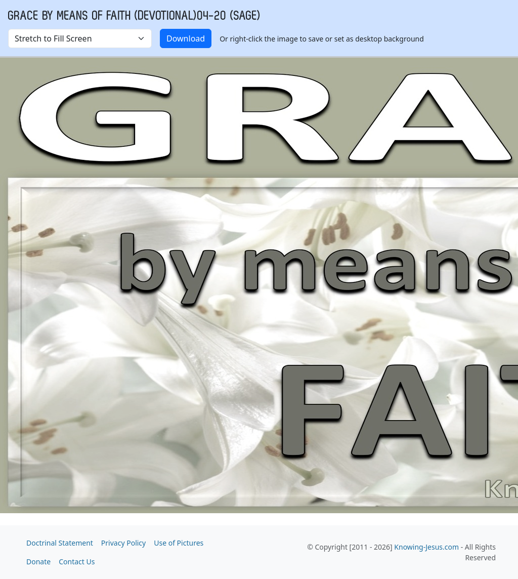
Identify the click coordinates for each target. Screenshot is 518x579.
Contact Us (77, 561)
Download (185, 38)
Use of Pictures (178, 543)
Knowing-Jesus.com (426, 547)
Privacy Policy (123, 543)
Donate (38, 561)
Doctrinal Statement (59, 543)
